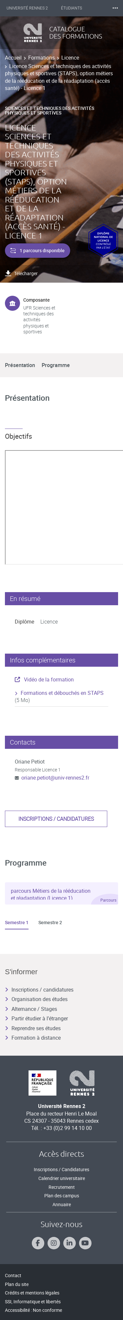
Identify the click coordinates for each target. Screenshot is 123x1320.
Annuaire (61, 1204)
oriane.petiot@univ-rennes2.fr (55, 777)
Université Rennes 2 (27, 8)
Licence (70, 57)
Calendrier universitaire (61, 1178)
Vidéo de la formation (44, 679)
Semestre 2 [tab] (50, 922)
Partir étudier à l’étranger (36, 1018)
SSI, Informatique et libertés (33, 1301)
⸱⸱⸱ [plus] (115, 8)
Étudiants (71, 8)
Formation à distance (33, 1037)
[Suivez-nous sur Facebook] (38, 1243)
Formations (41, 57)
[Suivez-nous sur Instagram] (54, 1243)
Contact (13, 1275)
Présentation (20, 365)
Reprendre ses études (33, 1028)
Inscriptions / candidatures (56, 818)
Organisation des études (36, 999)
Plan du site (17, 1284)
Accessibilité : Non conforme (33, 1310)
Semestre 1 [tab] (17, 922)
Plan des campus (61, 1195)
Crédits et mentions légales (32, 1293)
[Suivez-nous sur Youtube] (85, 1243)
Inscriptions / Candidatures (61, 1169)
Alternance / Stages (31, 1008)
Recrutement (62, 1187)
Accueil (13, 57)
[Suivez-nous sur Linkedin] (69, 1243)
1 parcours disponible (37, 250)
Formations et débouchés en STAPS (62, 692)
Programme (56, 365)
